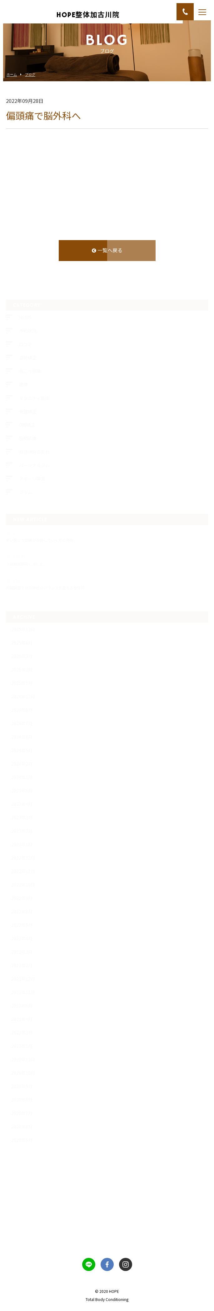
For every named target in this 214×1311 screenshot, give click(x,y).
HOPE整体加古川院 (88, 15)
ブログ (30, 74)
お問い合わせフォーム (107, 1201)
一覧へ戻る (107, 251)
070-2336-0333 (107, 1239)
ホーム (12, 74)
